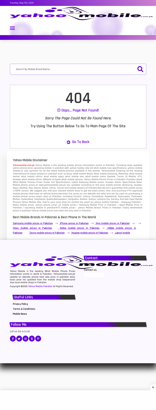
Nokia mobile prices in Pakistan (79, 228)
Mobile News (20, 314)
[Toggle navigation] (12, 28)
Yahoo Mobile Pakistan (40, 286)
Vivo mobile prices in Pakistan (113, 223)
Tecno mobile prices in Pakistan (47, 232)
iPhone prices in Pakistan (74, 223)
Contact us (90, 270)
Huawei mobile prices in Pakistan (90, 232)
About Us (89, 265)
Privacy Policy (20, 304)
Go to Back (78, 141)
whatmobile (136, 207)
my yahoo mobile (100, 202)
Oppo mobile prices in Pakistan (32, 228)
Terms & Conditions (24, 309)
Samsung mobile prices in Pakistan (33, 223)
